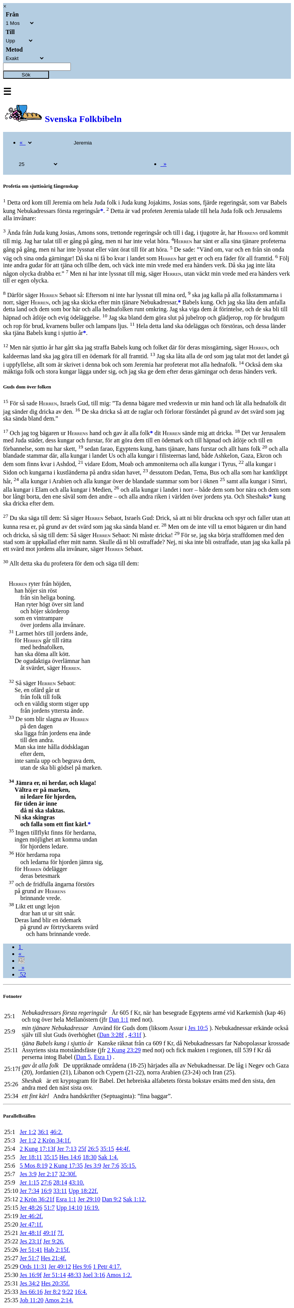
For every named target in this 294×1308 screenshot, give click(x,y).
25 (21, 960)
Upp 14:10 (69, 1207)
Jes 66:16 (31, 1292)
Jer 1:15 (29, 1182)
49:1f (49, 1233)
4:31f (134, 1035)
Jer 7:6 (111, 1165)
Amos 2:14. (59, 1300)
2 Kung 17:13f (37, 1149)
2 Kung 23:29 (124, 1050)
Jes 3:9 (92, 1165)
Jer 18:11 (31, 1157)
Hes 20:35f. (55, 1283)
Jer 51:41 (31, 1249)
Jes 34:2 (29, 1283)
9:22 (67, 1292)
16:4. (81, 1292)
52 (22, 974)
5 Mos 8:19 (33, 1165)
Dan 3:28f (111, 1035)
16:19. (91, 1207)
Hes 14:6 (70, 1157)
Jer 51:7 (29, 1258)
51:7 (49, 1207)
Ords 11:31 (33, 1266)
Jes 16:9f (30, 1275)
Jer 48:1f (30, 1233)
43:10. (76, 1182)
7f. (60, 1233)
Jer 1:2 (28, 1132)
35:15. (128, 1165)
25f (82, 1149)
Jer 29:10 (89, 1199)
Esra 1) (102, 1057)
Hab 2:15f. (57, 1249)
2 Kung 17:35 (66, 1165)
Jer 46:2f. (31, 1216)
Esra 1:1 (66, 1199)
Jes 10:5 (198, 1028)
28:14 (60, 1182)
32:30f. (68, 1174)
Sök (26, 75)
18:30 (89, 1157)
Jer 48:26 (31, 1207)
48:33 (74, 1275)
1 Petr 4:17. (107, 1266)
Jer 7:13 (67, 1149)
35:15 (107, 1149)
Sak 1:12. (134, 1199)
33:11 (60, 1191)
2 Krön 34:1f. (54, 1140)
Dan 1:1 (118, 1019)
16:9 (46, 1191)
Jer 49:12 (59, 1266)
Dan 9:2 (111, 1199)
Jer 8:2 (52, 1292)
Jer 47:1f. (31, 1224)
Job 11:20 (31, 1300)
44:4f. (123, 1149)
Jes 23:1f (30, 1241)
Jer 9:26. (53, 1241)
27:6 (46, 1182)
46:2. (56, 1132)
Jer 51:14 (54, 1275)
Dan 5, (84, 1057)
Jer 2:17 (47, 1174)
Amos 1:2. (119, 1275)
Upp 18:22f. (83, 1191)
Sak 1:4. (108, 1157)
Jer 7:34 (29, 1191)
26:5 (93, 1149)
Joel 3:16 (94, 1275)
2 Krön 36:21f (37, 1199)
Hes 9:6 (82, 1266)
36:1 (43, 1132)
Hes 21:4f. (54, 1258)
